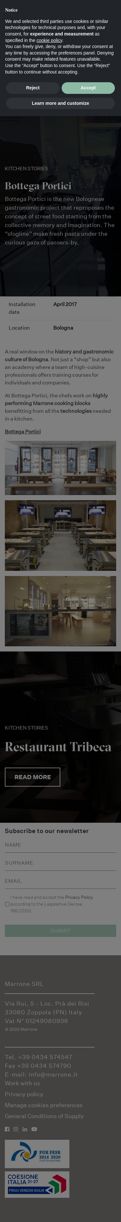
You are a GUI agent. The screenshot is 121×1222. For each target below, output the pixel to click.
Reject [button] (33, 87)
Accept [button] (88, 87)
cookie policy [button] (49, 40)
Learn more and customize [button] (60, 103)
